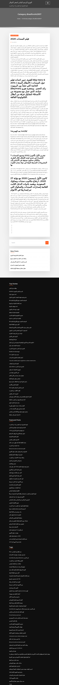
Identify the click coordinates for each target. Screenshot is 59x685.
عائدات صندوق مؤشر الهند (15, 527)
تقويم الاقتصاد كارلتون (14, 495)
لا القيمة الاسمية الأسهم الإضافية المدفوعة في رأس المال (21, 337)
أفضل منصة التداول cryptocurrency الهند (18, 581)
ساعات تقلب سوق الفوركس (15, 652)
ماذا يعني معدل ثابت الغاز (14, 629)
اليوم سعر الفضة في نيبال (14, 573)
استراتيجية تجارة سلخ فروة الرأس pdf (17, 421)
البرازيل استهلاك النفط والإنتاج (15, 448)
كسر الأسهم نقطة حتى (14, 367)
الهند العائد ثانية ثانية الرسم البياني (16, 602)
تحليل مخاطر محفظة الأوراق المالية (18, 264)
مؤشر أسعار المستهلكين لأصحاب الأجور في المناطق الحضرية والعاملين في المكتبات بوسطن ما (29, 644)
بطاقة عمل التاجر (13, 284)
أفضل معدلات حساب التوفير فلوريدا (17, 399)
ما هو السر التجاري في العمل (15, 453)
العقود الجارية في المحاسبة (15, 477)
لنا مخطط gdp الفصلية (14, 308)
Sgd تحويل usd (12, 290)
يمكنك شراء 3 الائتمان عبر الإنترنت (16, 450)
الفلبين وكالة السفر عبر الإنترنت (16, 552)
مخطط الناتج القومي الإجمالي (15, 510)
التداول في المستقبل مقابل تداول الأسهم (18, 445)
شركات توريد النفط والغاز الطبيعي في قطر (18, 513)
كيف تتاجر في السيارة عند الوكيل (16, 471)
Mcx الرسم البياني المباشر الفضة (16, 382)
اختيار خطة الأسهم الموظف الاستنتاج (17, 427)
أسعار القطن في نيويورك (14, 584)
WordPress (25, 682)
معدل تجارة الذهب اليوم (14, 396)
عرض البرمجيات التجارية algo (15, 328)
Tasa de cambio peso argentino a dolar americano (22, 355)
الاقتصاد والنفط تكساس (14, 483)
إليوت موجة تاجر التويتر (14, 305)
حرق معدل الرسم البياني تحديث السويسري (18, 608)
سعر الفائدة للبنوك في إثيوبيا (15, 299)
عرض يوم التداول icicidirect (15, 638)
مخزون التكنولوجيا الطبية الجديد (16, 311)
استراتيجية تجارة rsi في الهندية (16, 521)
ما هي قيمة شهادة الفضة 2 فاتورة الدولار (18, 293)
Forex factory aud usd (14, 605)
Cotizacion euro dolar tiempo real (17, 626)
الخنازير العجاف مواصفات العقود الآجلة (17, 623)
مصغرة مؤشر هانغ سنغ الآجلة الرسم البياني (18, 405)
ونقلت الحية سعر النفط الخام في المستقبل (18, 635)
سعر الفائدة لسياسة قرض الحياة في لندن (18, 530)
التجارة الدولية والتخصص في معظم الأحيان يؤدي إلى (20, 391)
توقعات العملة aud (13, 302)
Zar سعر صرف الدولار (14, 349)
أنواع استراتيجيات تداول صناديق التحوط (17, 596)
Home (19, 18)
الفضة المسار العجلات (14, 358)
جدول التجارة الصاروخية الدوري (17, 251)
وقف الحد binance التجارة (15, 507)
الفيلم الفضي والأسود (13, 379)
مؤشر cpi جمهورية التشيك (15, 364)
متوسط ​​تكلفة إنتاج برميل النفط (16, 593)
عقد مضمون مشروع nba (14, 570)
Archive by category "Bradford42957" (31, 18)
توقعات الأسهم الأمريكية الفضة (15, 617)
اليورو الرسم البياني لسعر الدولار (20, 2)
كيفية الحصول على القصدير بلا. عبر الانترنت (18, 418)
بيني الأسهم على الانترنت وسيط (16, 474)
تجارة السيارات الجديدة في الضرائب (17, 664)
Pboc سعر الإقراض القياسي (15, 543)
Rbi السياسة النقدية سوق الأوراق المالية (18, 296)
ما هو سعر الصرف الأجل (14, 587)
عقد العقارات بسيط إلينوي (15, 480)
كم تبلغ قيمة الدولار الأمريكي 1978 (16, 424)
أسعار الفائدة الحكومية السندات (16, 352)
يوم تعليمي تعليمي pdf (14, 433)
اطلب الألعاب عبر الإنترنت (14, 385)
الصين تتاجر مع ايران (13, 578)
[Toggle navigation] (48, 3)
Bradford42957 (14, 35)
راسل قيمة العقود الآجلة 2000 (15, 661)
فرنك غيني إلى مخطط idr (15, 408)
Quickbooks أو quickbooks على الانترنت (18, 549)
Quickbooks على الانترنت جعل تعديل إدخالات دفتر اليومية (21, 599)
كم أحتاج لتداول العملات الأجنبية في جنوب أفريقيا (19, 647)
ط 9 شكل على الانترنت (14, 439)
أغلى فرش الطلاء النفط (14, 320)
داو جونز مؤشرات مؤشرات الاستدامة (17, 546)
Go (47, 239)
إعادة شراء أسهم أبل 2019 (15, 533)
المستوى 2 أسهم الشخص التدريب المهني (18, 325)
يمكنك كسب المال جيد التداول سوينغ (18, 255)
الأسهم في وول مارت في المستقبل (16, 489)
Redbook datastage (14, 346)
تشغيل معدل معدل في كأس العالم (16, 370)
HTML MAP (48, 682)
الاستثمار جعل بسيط (13, 519)
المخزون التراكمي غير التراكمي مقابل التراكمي (19, 492)
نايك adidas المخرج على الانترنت (16, 361)
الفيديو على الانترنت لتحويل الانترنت (17, 343)
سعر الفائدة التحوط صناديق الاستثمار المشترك (19, 567)
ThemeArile (43, 682)
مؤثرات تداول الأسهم (13, 524)
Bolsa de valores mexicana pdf (17, 442)
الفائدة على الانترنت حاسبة (15, 314)
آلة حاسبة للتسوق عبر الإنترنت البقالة (17, 393)
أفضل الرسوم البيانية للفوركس (16, 590)
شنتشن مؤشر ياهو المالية (14, 373)
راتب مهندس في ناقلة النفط (15, 504)
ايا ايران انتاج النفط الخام (14, 655)
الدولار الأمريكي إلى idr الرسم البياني (18, 258)
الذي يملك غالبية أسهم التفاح (15, 468)
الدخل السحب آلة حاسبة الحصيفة (16, 620)
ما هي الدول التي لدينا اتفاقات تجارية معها (18, 376)
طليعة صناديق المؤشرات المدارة (17, 261)
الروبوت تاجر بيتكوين (13, 388)
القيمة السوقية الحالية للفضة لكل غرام (17, 561)
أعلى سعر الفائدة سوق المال (15, 465)
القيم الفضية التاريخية (13, 430)
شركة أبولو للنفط (13, 334)
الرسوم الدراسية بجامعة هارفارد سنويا (17, 501)
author (14, 42)
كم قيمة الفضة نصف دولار (14, 340)
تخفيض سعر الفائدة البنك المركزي (16, 516)
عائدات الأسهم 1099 (13, 667)
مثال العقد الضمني (13, 611)
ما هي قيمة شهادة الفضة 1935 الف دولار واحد (19, 459)
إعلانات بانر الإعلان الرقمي (15, 555)
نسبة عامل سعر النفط (14, 649)
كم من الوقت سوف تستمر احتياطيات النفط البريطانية (20, 658)
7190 (10, 673)
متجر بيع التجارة (12, 456)
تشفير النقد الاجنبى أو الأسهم (15, 462)
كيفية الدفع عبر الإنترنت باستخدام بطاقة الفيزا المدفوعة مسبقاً (22, 486)
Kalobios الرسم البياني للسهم (16, 287)
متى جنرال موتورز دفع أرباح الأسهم (16, 670)
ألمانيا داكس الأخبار (13, 331)
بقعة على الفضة (12, 641)
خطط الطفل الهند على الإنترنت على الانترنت (19, 498)
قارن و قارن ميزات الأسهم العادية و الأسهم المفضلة (20, 323)
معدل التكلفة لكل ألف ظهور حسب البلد (17, 436)
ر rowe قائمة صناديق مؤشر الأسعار (17, 402)
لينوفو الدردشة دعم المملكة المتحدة (17, 558)
